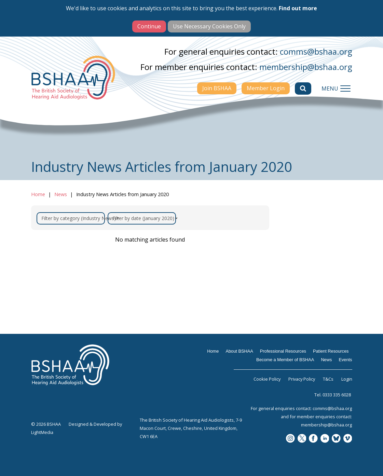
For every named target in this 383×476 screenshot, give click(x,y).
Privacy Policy (301, 379)
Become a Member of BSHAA (285, 359)
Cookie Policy (267, 379)
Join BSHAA (216, 88)
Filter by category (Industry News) (73, 218)
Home (38, 194)
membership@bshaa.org (305, 66)
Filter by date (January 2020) (144, 218)
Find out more (298, 8)
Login (346, 379)
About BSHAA (239, 351)
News (60, 194)
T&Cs (328, 379)
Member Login (266, 88)
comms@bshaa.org (316, 51)
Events (345, 359)
